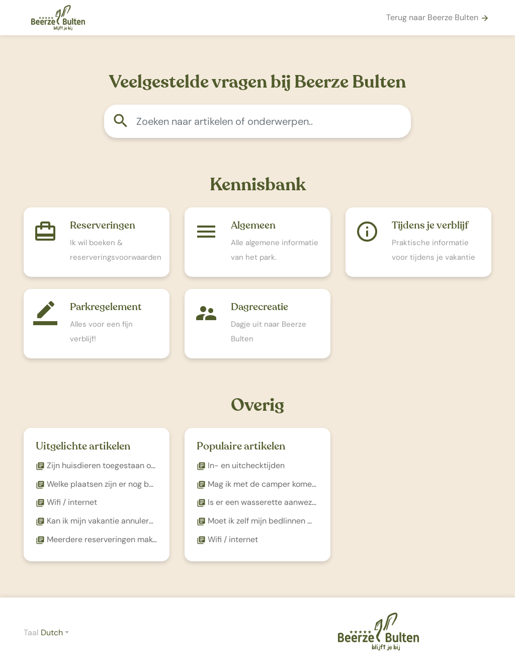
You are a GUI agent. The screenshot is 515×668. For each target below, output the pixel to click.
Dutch (52, 632)
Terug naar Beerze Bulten (437, 17)
